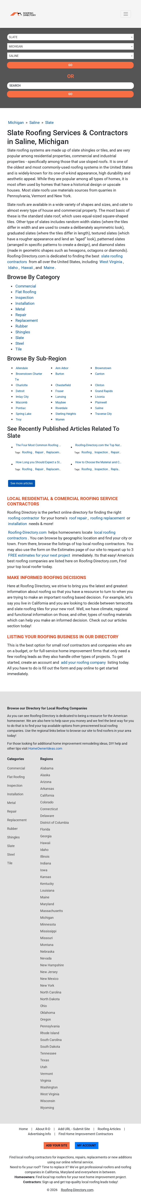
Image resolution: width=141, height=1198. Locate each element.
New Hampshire (52, 965)
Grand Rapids (104, 391)
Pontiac (21, 408)
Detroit (20, 391)
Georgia (46, 836)
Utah (43, 1067)
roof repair (78, 518)
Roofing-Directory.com (27, 532)
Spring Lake (23, 414)
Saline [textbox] (14, 56)
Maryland (47, 904)
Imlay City (22, 396)
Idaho (13, 267)
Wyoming (47, 1108)
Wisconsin (47, 1101)
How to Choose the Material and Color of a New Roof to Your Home (98, 462)
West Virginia (111, 262)
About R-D (43, 1129)
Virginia (45, 1080)
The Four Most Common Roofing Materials (39, 445)
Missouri (46, 938)
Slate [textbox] (13, 37)
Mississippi (48, 931)
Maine (49, 267)
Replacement (26, 320)
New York (47, 985)
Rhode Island (49, 1033)
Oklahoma (47, 1013)
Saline (34, 122)
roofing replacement (107, 518)
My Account (86, 1145)
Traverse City (103, 414)
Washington (49, 1087)
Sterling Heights (65, 414)
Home (23, 1129)
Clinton (99, 385)
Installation (25, 303)
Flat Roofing (25, 292)
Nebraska (47, 951)
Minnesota (48, 924)
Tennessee (48, 1053)
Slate (49, 122)
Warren (60, 419)
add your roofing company (83, 662)
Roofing (27, 452)
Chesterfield (63, 385)
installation (17, 524)
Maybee (60, 402)
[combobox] (70, 37)
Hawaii (27, 267)
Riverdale (61, 408)
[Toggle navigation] (126, 14)
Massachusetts (51, 911)
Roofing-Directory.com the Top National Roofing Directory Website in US (98, 445)
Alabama (46, 768)
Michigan (16, 122)
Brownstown (103, 368)
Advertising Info (39, 1134)
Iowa (43, 870)
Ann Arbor (61, 368)
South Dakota (50, 1046)
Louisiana (47, 890)
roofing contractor (23, 518)
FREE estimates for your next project (39, 555)
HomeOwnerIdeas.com (45, 748)
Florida (45, 829)
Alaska (45, 775)
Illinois (44, 856)
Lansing (60, 396)
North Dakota (50, 999)
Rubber (21, 326)
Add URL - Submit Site (74, 1129)
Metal (20, 309)
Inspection (24, 297)
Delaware (47, 816)
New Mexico (49, 979)
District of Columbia (54, 822)
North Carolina (50, 992)
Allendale (22, 368)
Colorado (46, 802)
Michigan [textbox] (16, 46)
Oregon (45, 1019)
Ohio (43, 1006)
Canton (99, 374)
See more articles (21, 483)
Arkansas (47, 789)
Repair (20, 315)
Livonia (100, 396)
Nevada (46, 958)
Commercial (25, 286)
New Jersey (49, 972)
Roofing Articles (109, 1129)
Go (70, 65)
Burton (59, 374)
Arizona (45, 782)
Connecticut (49, 809)
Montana (46, 945)
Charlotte (22, 385)
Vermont (46, 1074)
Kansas (45, 877)
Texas (44, 1060)
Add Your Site (56, 1145)
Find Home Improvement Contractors (86, 1134)
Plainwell (101, 402)
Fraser (59, 391)
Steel (19, 343)
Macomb (21, 402)
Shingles (22, 332)
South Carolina (51, 1040)
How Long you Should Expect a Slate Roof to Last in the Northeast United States (39, 462)
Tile (18, 349)
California (47, 795)
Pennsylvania (50, 1026)
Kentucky (47, 884)
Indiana (45, 863)
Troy (18, 419)
